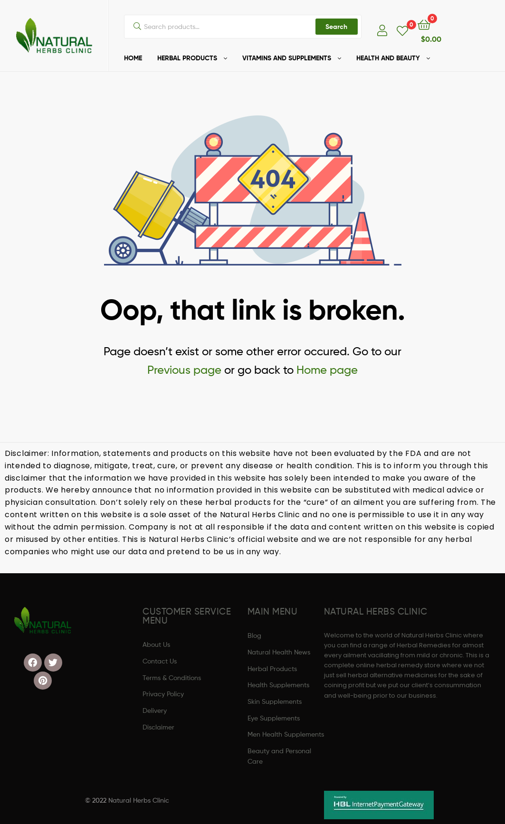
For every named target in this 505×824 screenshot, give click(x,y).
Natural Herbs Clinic (138, 800)
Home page (327, 370)
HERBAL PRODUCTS (187, 58)
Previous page (184, 370)
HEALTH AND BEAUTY (388, 58)
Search (336, 26)
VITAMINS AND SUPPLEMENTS (286, 58)
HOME (133, 58)
